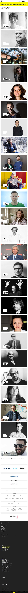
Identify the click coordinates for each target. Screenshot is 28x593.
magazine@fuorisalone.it (19, 458)
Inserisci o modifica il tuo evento (6, 546)
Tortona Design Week (5, 562)
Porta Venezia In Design (5, 566)
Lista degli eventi (4, 548)
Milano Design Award (5, 569)
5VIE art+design (4, 564)
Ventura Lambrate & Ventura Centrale (7, 563)
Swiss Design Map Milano (5, 560)
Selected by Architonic (5, 570)
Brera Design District (4, 561)
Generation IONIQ (4, 559)
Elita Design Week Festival (5, 571)
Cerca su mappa (4, 550)
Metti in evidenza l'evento (5, 547)
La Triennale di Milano (5, 568)
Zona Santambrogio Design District (6, 567)
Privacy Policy (2, 536)
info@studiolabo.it (3, 530)
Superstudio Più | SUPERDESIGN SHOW (7, 565)
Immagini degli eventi (5, 549)
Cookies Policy (6, 536)
